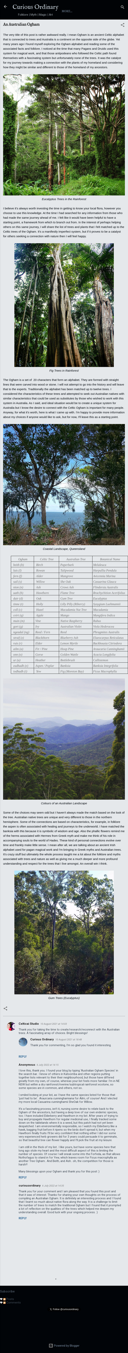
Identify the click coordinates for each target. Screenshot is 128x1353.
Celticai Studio (29, 1038)
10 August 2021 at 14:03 (53, 1038)
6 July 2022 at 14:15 (47, 1078)
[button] (122, 40)
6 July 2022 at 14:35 (53, 1199)
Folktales (92, 25)
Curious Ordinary (35, 7)
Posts (8, 1313)
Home (20, 25)
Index (55, 25)
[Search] (122, 8)
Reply (23, 1070)
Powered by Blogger (64, 1345)
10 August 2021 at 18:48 (68, 1053)
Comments (12, 1316)
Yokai (71, 25)
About (37, 25)
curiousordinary (30, 1199)
